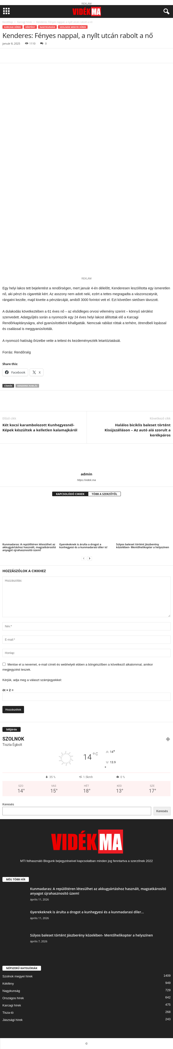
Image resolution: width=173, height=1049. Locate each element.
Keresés (8, 804)
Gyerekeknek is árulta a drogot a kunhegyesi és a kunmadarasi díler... (87, 912)
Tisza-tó (8, 1012)
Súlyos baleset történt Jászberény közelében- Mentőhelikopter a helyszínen (142, 545)
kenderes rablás (27, 385)
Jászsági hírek (12, 1020)
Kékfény (30, 27)
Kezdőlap (7, 22)
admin (86, 474)
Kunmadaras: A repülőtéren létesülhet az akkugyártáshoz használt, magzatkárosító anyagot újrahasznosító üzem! (29, 547)
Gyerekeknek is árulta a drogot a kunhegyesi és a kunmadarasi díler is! (83, 545)
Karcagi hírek (24, 22)
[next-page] (89, 558)
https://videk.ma (86, 480)
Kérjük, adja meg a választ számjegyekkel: (32, 680)
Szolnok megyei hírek (73, 27)
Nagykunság (47, 27)
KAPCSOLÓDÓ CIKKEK (70, 494)
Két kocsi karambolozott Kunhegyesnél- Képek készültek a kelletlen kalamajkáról (39, 427)
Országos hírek (13, 998)
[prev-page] (83, 558)
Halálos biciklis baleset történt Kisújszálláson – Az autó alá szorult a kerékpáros (138, 429)
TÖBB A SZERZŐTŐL (104, 494)
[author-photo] (86, 457)
